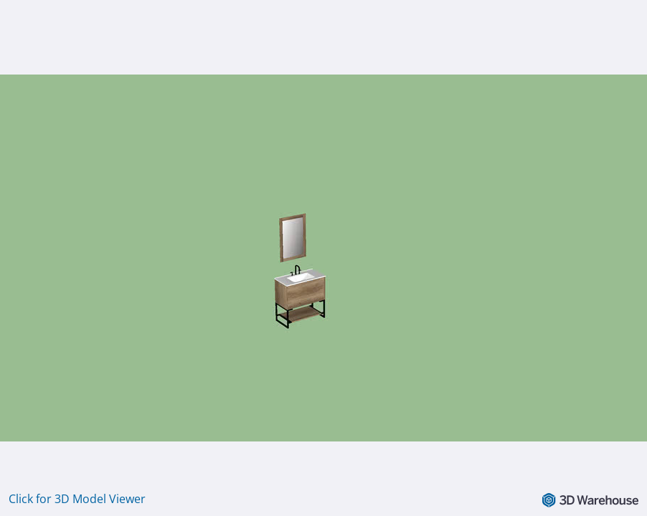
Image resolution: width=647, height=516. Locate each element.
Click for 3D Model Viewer (77, 499)
